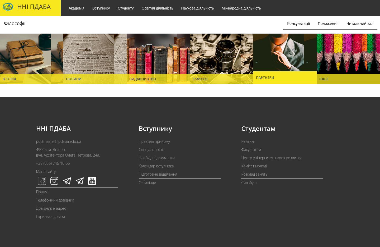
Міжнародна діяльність (241, 8)
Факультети (251, 149)
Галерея (200, 78)
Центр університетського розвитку (271, 157)
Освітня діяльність (157, 8)
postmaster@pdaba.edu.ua (58, 141)
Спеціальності (151, 149)
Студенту (126, 8)
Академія (76, 8)
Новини (74, 78)
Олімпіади (147, 182)
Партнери (265, 77)
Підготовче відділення (158, 174)
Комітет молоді (254, 165)
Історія (9, 78)
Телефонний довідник (55, 200)
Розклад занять (254, 174)
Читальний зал (359, 23)
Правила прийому (154, 141)
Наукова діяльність (197, 8)
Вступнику (101, 8)
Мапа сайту (46, 171)
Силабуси (249, 182)
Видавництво (142, 78)
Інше (324, 78)
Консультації (298, 23)
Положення (328, 23)
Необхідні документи (157, 157)
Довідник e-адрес (51, 208)
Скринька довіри (50, 216)
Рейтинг (248, 141)
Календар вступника (156, 165)
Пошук (42, 191)
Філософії (14, 23)
